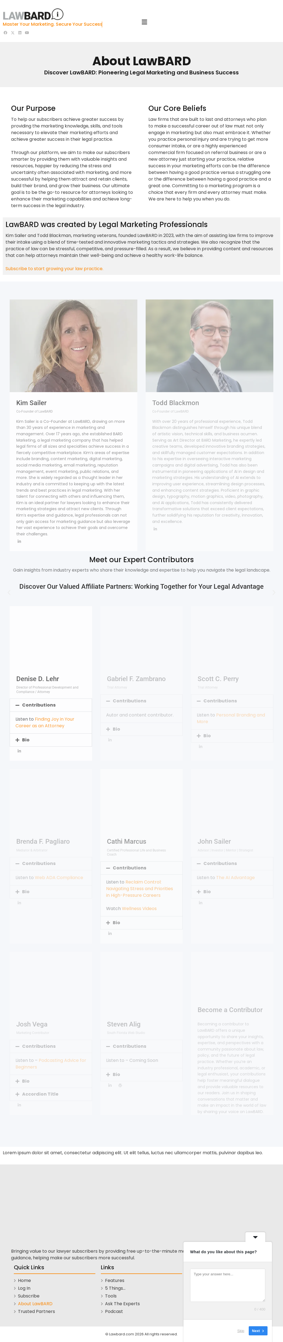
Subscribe (29, 1296)
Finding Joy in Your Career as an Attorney (44, 722)
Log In (24, 1288)
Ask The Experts (122, 1304)
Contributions (39, 705)
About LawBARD (35, 1304)
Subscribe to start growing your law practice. (54, 268)
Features (114, 1280)
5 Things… (115, 1288)
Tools (111, 1296)
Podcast (114, 1311)
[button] (9, 592)
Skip (240, 1331)
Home (24, 1280)
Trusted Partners (36, 1311)
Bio (26, 740)
